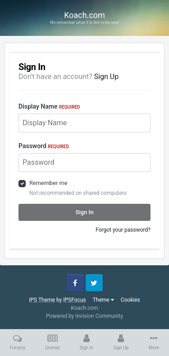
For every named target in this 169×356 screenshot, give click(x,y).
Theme (103, 300)
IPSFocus (74, 300)
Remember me (48, 183)
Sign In (85, 212)
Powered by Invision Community (84, 316)
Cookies (130, 300)
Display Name (49, 106)
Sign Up (106, 76)
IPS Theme (42, 300)
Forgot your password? (123, 230)
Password (43, 145)
